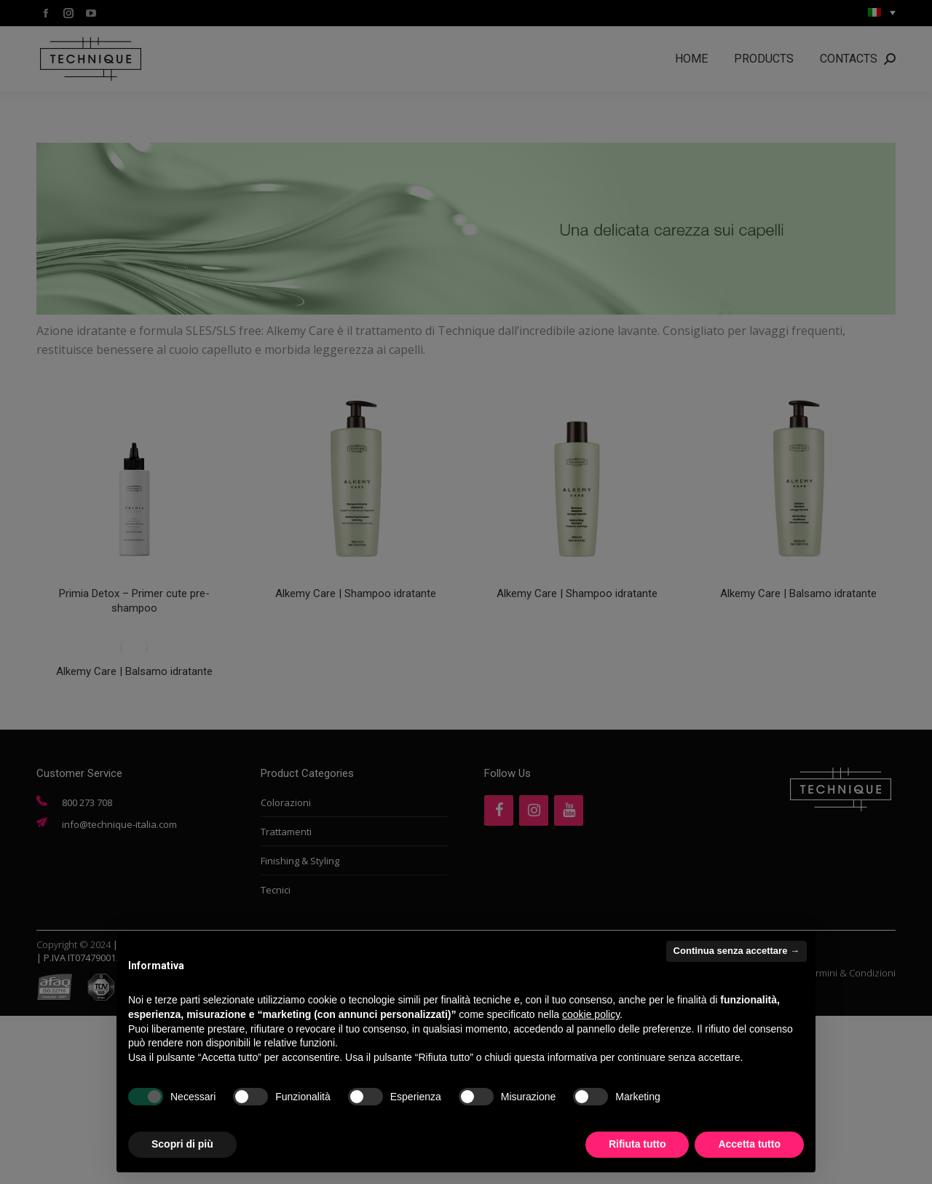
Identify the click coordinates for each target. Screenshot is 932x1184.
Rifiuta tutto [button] (637, 1144)
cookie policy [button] (591, 1014)
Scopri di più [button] (182, 1144)
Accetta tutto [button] (749, 1144)
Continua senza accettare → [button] (736, 950)
